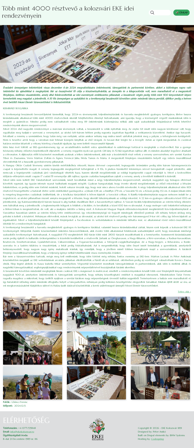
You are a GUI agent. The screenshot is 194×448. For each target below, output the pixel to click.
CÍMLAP (181, 13)
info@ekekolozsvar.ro (22, 431)
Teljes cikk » (184, 291)
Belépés (188, 417)
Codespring (157, 438)
